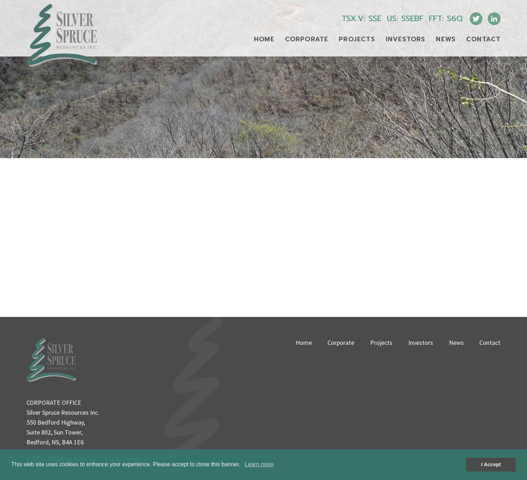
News (446, 39)
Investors (406, 39)
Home (264, 39)
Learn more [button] (259, 464)
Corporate (306, 39)
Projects (357, 39)
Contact (483, 39)
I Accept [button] (491, 464)
